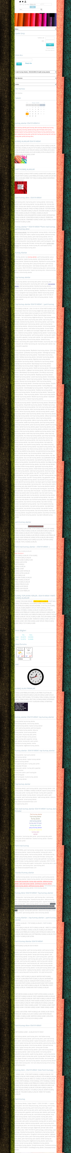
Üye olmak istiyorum (49, 50)
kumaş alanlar (51, 261)
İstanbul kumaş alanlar (40, 838)
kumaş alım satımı (23, 1136)
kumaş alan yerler (32, 1110)
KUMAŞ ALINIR (44, 619)
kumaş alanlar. (19, 290)
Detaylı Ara (28, 63)
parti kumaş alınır (41, 957)
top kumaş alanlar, (36, 877)
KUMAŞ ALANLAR (20, 566)
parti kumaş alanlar (21, 757)
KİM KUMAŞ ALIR (26, 614)
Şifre (43, 41)
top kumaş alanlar (49, 850)
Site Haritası (18, 93)
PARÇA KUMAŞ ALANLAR (28, 531)
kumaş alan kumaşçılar (26, 859)
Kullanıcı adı (41, 38)
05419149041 (47, 313)
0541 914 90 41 (34, 309)
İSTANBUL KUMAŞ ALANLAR (30, 610)
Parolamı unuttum (50, 48)
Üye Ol (21, 4)
